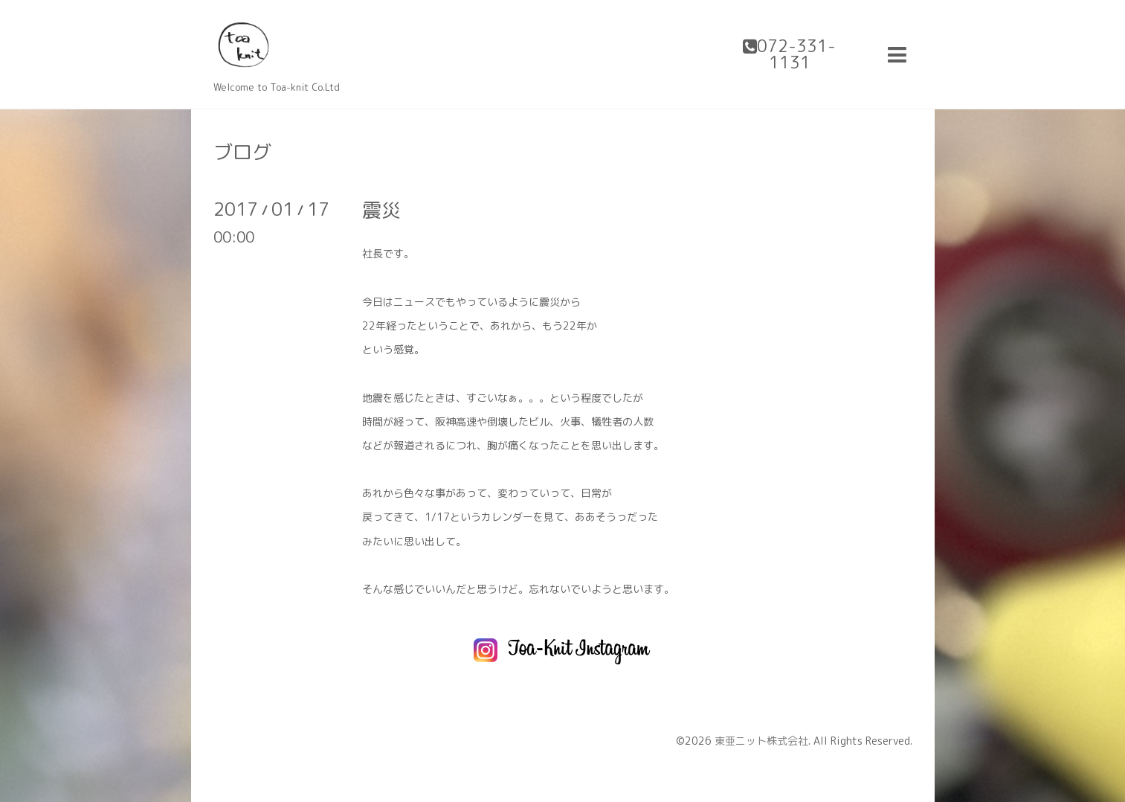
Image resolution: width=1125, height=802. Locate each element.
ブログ (242, 151)
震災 (381, 209)
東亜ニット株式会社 (761, 741)
